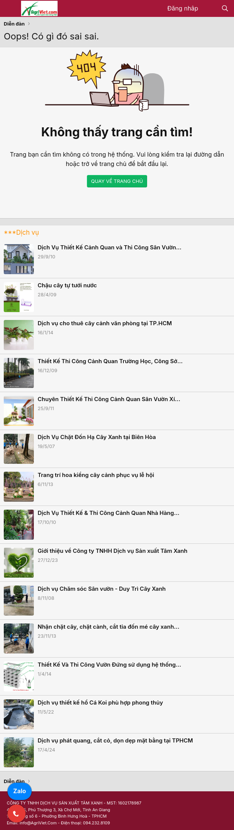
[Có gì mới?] (209, 9)
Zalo (19, 791)
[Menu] (10, 8)
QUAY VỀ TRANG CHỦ (117, 181)
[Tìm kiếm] (224, 9)
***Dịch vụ (21, 232)
